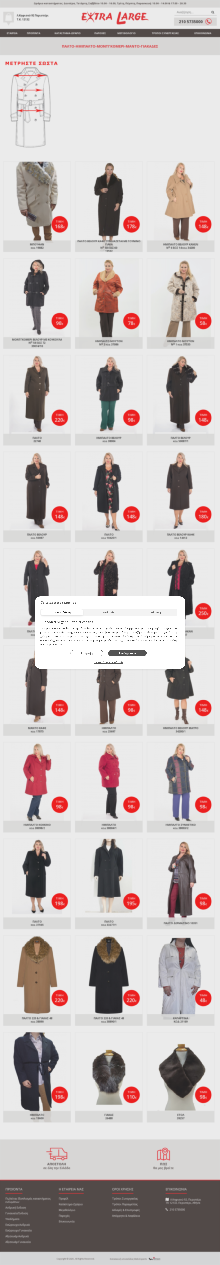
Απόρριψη (87, 653)
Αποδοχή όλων (127, 653)
